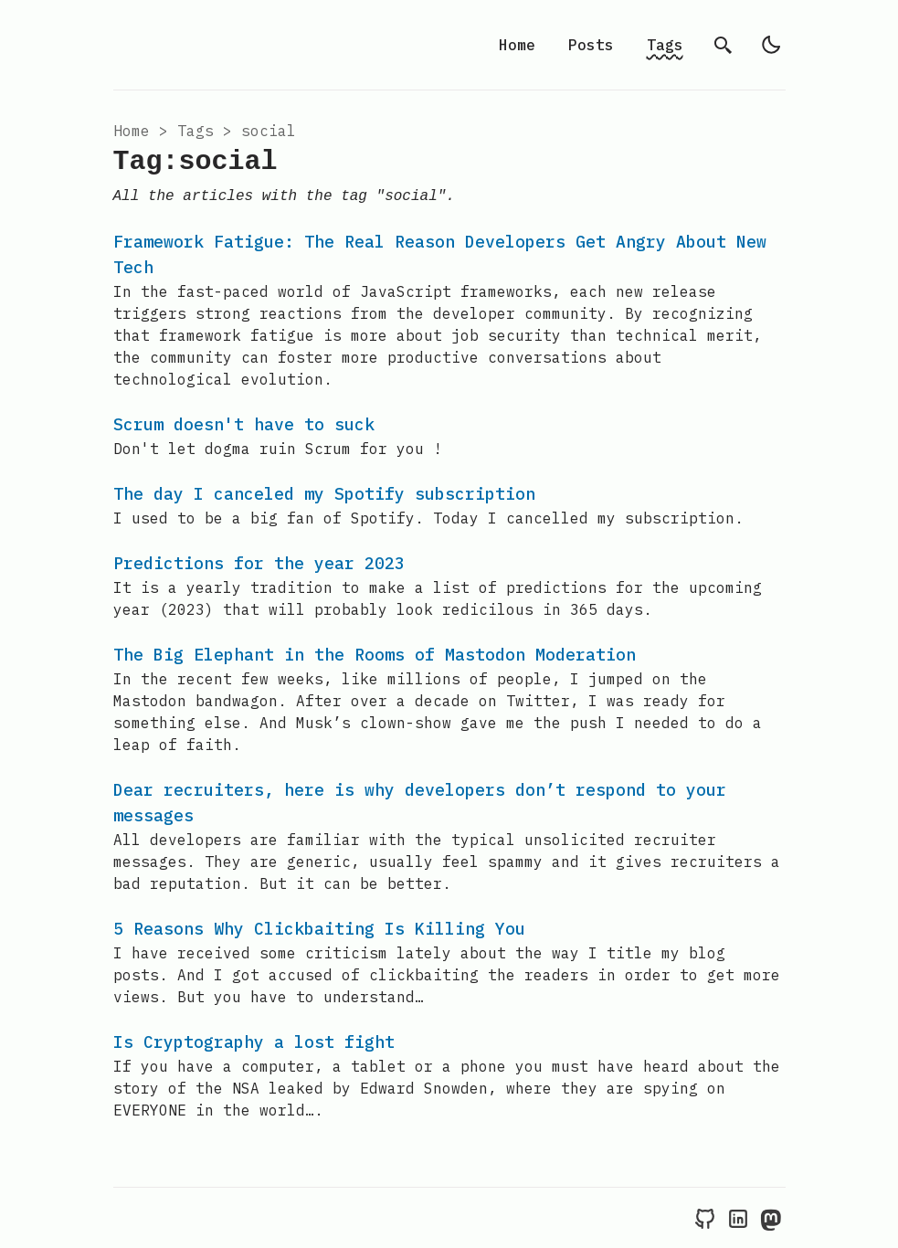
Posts (591, 45)
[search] (723, 44)
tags (195, 131)
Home (517, 45)
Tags (665, 45)
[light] (771, 44)
